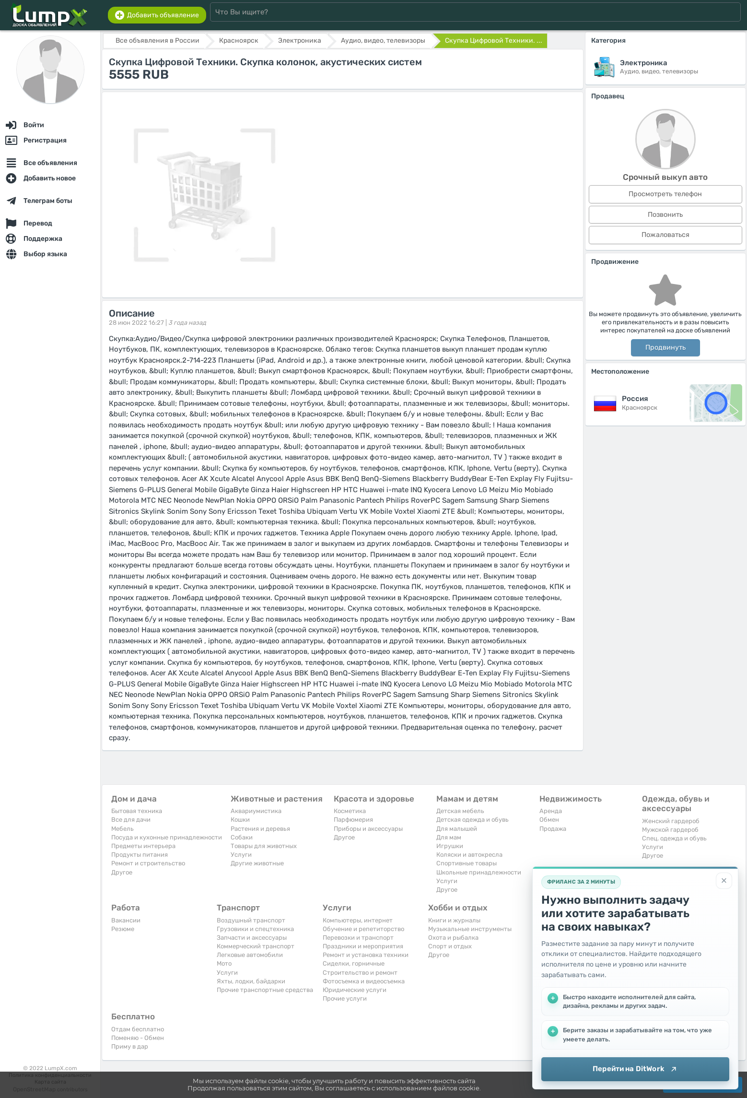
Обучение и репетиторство (363, 929)
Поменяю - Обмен (137, 1037)
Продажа (552, 828)
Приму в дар (129, 1046)
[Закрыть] (724, 881)
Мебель (122, 828)
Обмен (549, 819)
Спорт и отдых (450, 946)
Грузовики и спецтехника (255, 929)
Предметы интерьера (143, 846)
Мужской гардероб (670, 829)
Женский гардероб (671, 821)
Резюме (122, 929)
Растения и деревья (260, 828)
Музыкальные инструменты (470, 929)
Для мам (448, 837)
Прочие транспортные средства (265, 989)
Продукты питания (139, 854)
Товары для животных (264, 846)
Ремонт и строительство (148, 863)
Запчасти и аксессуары (252, 937)
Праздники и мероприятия (363, 946)
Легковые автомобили (250, 954)
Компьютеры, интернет (358, 920)
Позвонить (665, 215)
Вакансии (125, 920)
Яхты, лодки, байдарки (251, 981)
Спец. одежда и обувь (674, 838)
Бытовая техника (136, 811)
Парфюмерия (353, 819)
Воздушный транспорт (251, 920)
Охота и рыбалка (453, 937)
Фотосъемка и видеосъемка (364, 981)
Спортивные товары (466, 863)
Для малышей (456, 828)
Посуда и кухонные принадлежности (166, 837)
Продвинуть (665, 347)
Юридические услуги (354, 989)
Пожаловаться (665, 235)
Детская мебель (460, 811)
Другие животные (257, 863)
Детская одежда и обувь (472, 819)
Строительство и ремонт (360, 972)
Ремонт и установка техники (366, 954)
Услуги (241, 854)
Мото (224, 963)
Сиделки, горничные (354, 963)
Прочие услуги (345, 998)
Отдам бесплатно (137, 1029)
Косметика (350, 811)
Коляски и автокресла (469, 854)
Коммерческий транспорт (255, 946)
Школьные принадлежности (478, 872)
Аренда (550, 811)
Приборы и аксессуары (368, 828)
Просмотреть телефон (665, 194)
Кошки (240, 819)
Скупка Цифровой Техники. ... (493, 40)
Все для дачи (131, 819)
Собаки (242, 837)
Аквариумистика (256, 811)
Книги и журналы (454, 920)
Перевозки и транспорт (358, 937)
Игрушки (449, 846)
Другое (121, 872)
